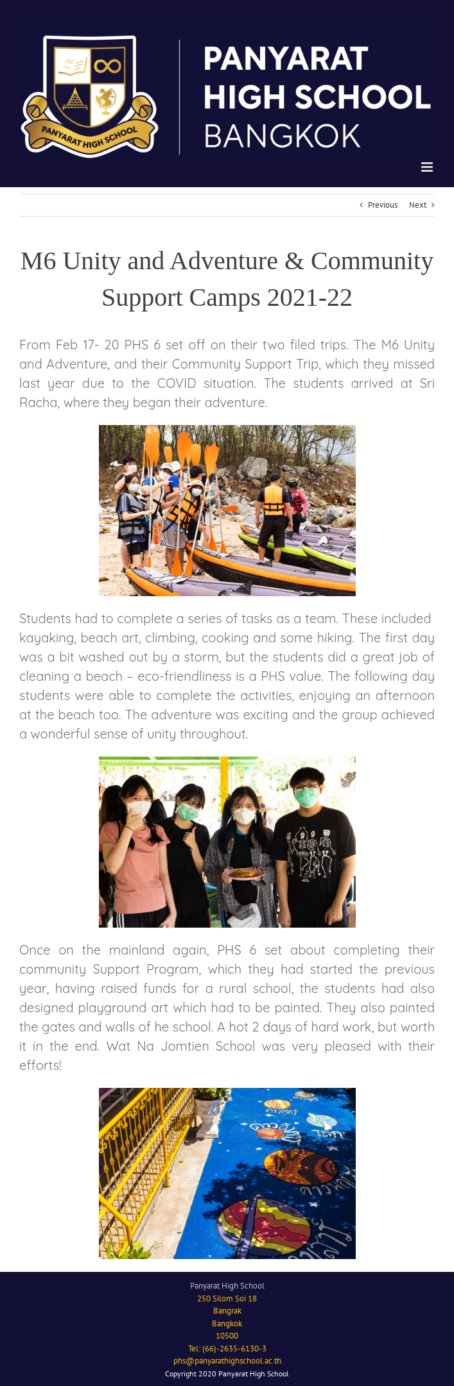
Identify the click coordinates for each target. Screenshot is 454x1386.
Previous (382, 204)
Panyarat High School (227, 1285)
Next (417, 204)
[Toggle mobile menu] (428, 167)
